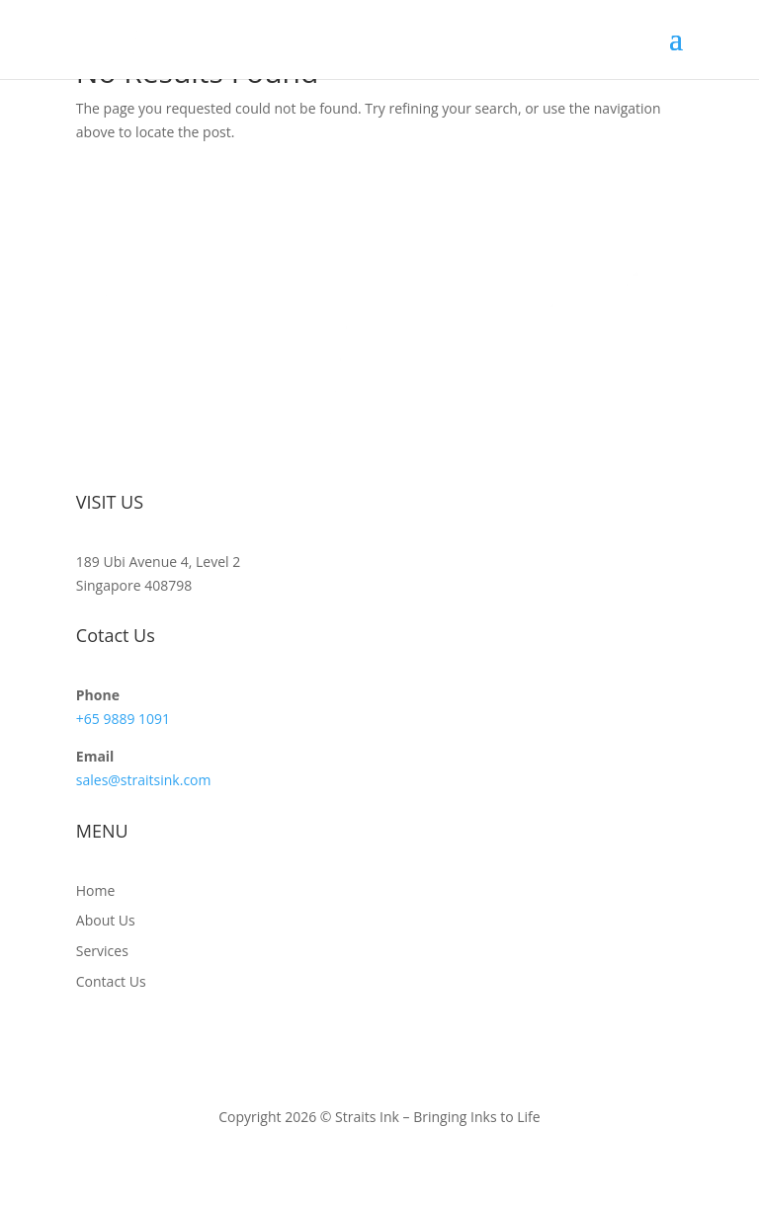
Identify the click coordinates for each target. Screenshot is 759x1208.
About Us (105, 920)
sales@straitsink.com (143, 779)
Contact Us (111, 981)
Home (96, 890)
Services (102, 950)
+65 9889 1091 (123, 718)
